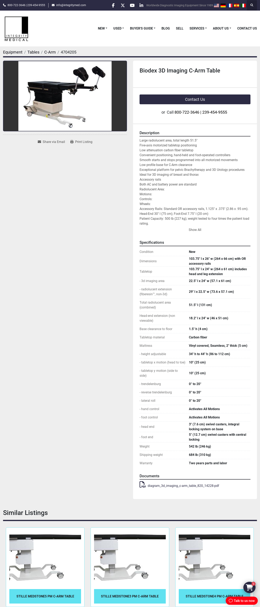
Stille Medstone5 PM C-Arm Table (45, 596)
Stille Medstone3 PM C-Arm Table (130, 596)
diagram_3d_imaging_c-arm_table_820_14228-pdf (179, 486)
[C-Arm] (50, 52)
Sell (179, 28)
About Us (221, 28)
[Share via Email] (51, 142)
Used (117, 28)
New (101, 28)
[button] (102, 28)
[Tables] (33, 52)
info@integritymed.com (71, 5)
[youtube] (131, 5)
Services (197, 28)
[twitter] (120, 5)
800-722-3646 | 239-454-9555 (26, 5)
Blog (165, 28)
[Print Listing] (81, 142)
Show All (195, 230)
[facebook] (110, 5)
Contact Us (247, 28)
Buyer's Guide (141, 28)
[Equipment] (13, 52)
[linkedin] (141, 5)
